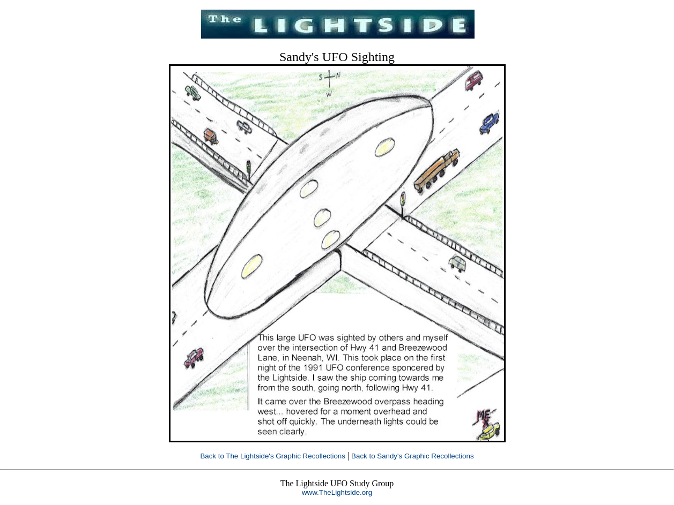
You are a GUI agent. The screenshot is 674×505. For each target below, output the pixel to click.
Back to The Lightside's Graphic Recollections (272, 456)
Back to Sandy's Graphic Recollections (412, 456)
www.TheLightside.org (337, 492)
